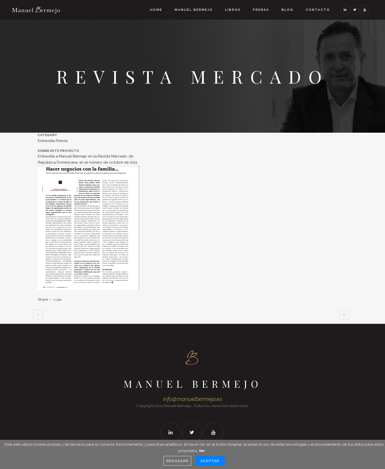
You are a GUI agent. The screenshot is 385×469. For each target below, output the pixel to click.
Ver (202, 451)
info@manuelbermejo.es (192, 399)
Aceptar (210, 461)
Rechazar (177, 461)
